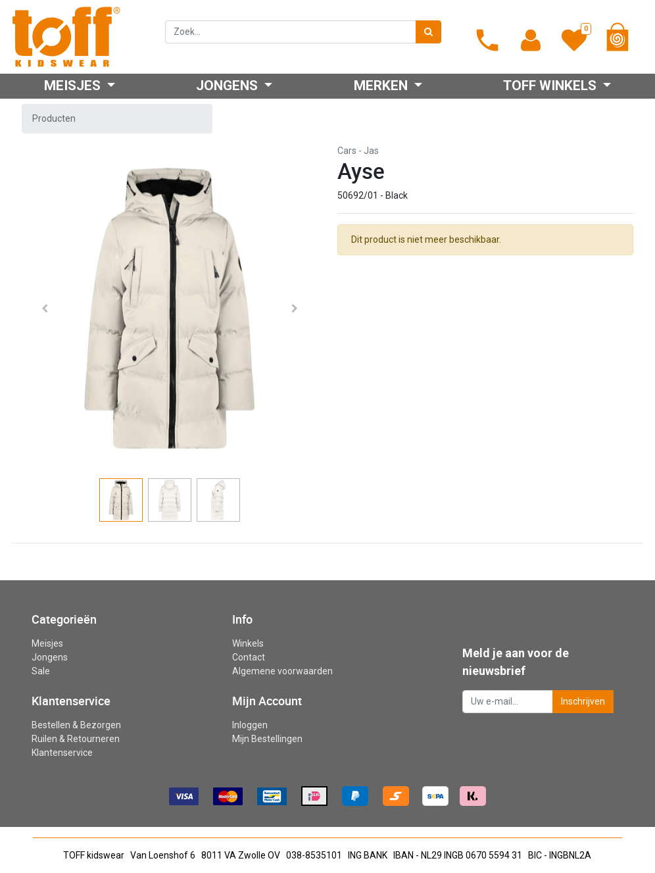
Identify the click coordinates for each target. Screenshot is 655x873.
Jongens (50, 657)
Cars (346, 150)
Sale (41, 671)
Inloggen (250, 725)
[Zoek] (428, 31)
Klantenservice (62, 752)
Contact (248, 657)
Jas (371, 150)
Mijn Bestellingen (267, 739)
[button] (44, 308)
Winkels (248, 643)
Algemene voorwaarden (282, 671)
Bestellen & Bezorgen (76, 725)
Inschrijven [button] (583, 701)
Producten (54, 118)
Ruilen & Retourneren (76, 739)
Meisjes (47, 643)
